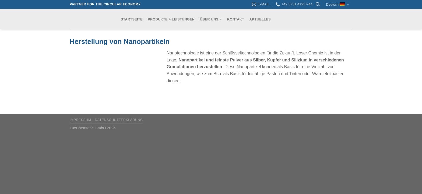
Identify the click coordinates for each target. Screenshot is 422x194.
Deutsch (337, 4)
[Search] (317, 4)
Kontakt (235, 19)
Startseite (132, 19)
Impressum (80, 120)
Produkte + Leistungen (171, 19)
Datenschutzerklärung (119, 120)
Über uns (211, 19)
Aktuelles (260, 19)
